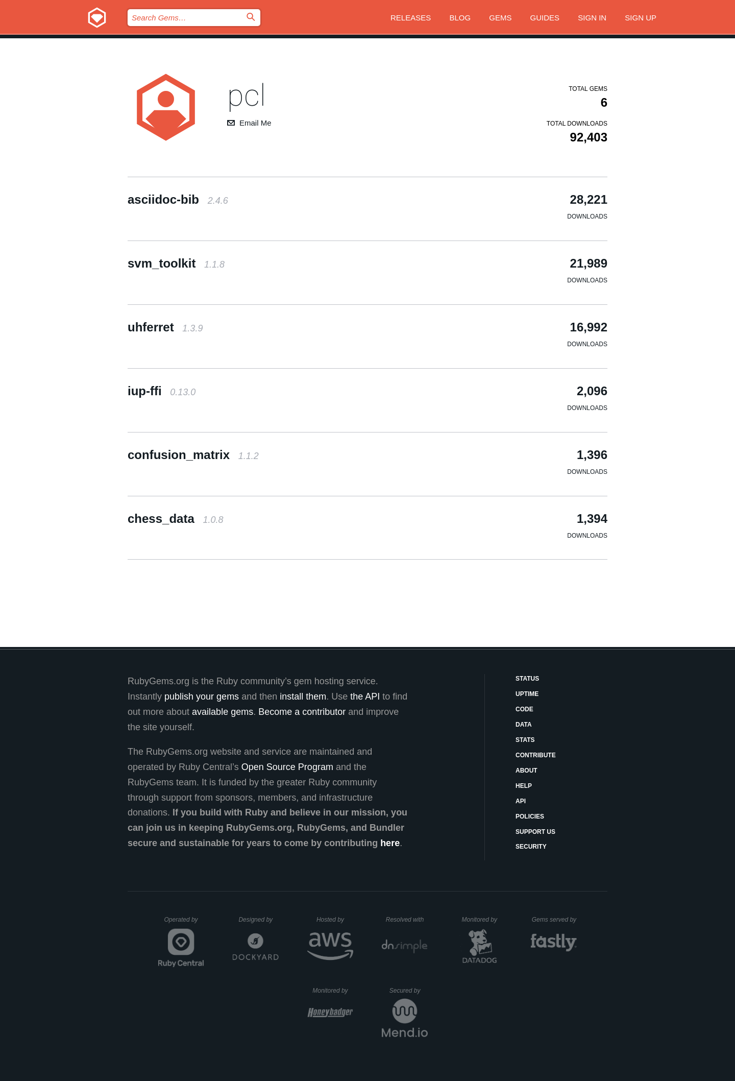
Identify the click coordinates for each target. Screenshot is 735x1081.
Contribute (536, 755)
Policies (530, 816)
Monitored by (482, 919)
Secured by (408, 990)
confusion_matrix (193, 455)
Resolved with (407, 919)
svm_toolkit (176, 263)
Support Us (535, 831)
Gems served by (554, 919)
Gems (500, 17)
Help (524, 785)
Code (524, 709)
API (521, 801)
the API (365, 696)
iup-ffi (161, 391)
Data (524, 724)
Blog (460, 17)
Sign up (640, 17)
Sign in (592, 17)
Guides (545, 17)
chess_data (175, 518)
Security (531, 846)
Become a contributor (302, 712)
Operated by (184, 923)
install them (303, 696)
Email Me (255, 122)
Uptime (527, 694)
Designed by (258, 919)
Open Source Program (287, 767)
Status (527, 678)
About (526, 770)
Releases (410, 17)
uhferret (165, 327)
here (390, 843)
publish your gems (201, 696)
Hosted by (334, 919)
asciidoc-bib (178, 199)
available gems (222, 712)
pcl (246, 95)
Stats (525, 739)
